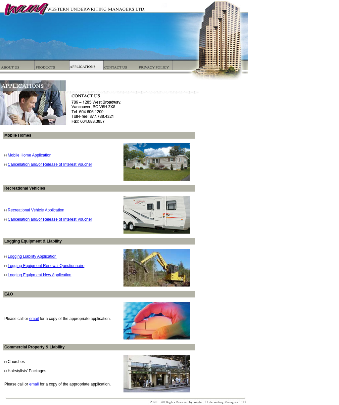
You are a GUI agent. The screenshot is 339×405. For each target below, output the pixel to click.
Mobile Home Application (29, 155)
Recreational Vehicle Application (36, 210)
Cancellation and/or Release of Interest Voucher (50, 164)
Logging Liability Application (32, 256)
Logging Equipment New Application (39, 275)
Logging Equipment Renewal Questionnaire (46, 265)
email (34, 318)
